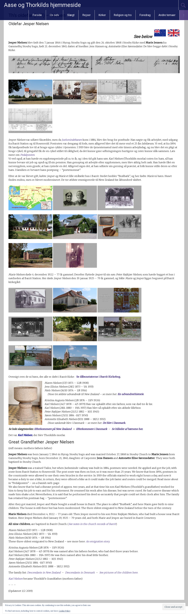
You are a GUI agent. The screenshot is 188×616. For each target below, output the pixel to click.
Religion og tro (123, 15)
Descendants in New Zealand (44, 572)
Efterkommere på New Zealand (52, 429)
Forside (37, 15)
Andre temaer (167, 15)
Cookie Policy (64, 611)
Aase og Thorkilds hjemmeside (42, 5)
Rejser (86, 15)
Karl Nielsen (15, 578)
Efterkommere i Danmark (91, 429)
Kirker (102, 15)
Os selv (54, 15)
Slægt (70, 15)
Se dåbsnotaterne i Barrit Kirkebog (98, 376)
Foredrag (145, 15)
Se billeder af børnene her (127, 429)
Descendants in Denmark (80, 572)
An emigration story (97, 541)
